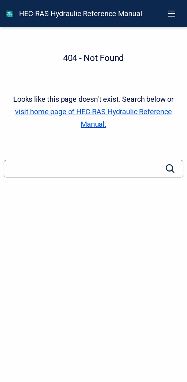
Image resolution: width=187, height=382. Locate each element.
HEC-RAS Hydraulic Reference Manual (80, 13)
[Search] (93, 168)
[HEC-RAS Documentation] (9, 13)
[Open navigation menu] (171, 14)
